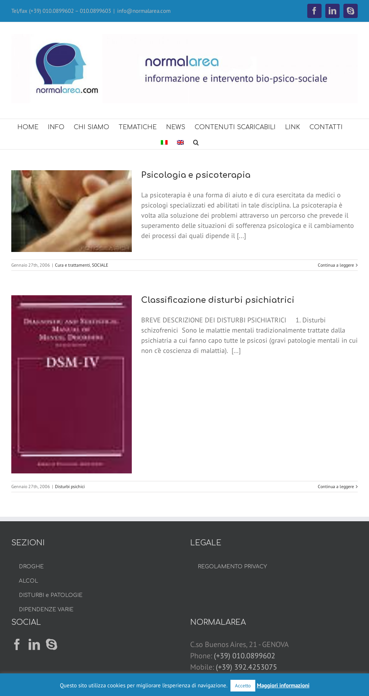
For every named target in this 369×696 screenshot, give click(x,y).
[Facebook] (17, 644)
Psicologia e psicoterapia (195, 175)
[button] (196, 141)
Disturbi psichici (70, 486)
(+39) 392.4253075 (246, 667)
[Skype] (51, 644)
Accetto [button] (243, 685)
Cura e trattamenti (72, 265)
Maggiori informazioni (283, 685)
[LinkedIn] (34, 644)
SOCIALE (100, 265)
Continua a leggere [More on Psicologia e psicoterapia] (336, 265)
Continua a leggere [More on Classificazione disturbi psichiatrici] (336, 486)
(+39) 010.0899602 (244, 656)
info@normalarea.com (144, 10)
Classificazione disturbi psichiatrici (217, 300)
